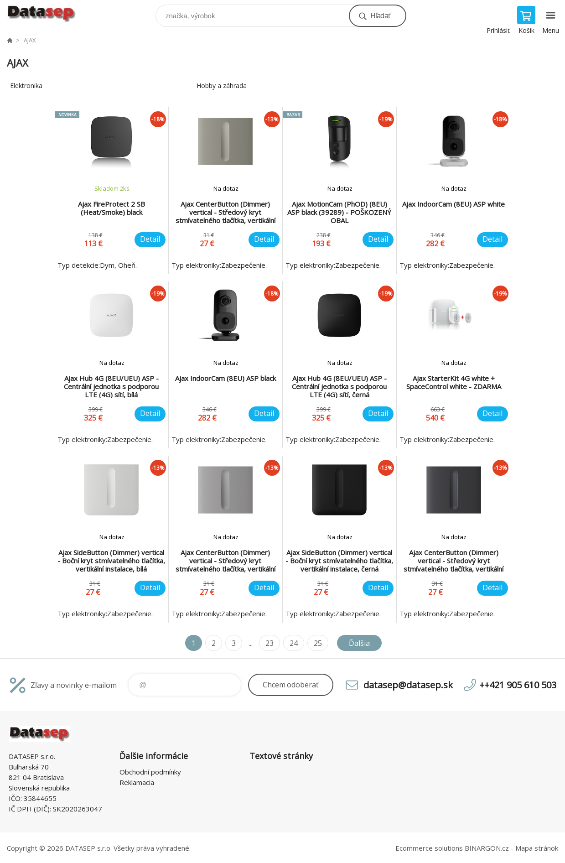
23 (269, 643)
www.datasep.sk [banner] (47, 13)
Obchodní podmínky (150, 771)
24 (294, 643)
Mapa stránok (536, 848)
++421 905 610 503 (517, 685)
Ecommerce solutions (429, 848)
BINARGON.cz (487, 848)
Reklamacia (136, 782)
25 (318, 643)
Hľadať (380, 15)
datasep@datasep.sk (408, 685)
